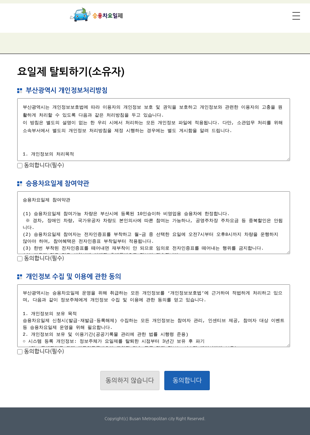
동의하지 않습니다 (130, 380)
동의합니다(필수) (43, 165)
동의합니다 (187, 380)
